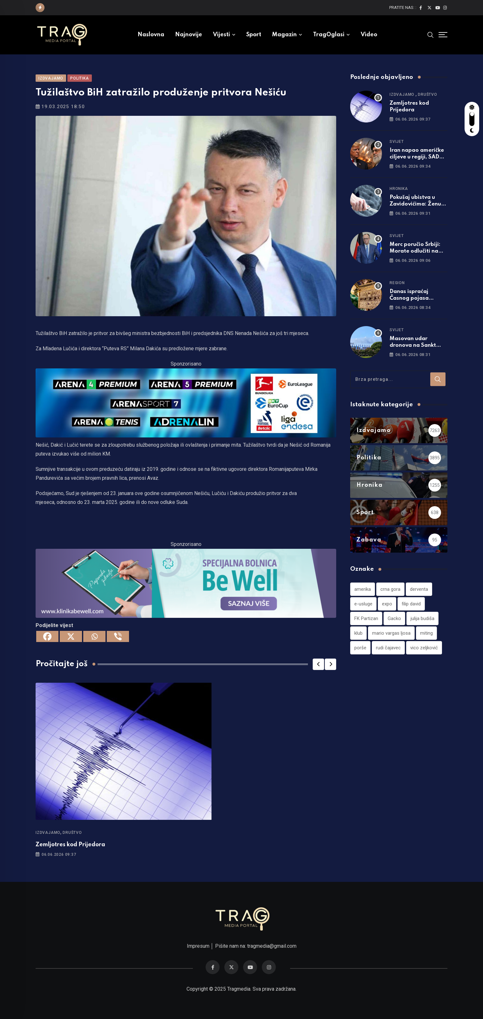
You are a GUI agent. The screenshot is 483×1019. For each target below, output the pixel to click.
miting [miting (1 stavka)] (426, 633)
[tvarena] (186, 403)
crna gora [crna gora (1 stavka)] (390, 589)
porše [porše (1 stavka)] (360, 648)
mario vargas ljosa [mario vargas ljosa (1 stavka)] (391, 633)
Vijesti (221, 35)
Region (397, 283)
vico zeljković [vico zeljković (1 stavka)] (424, 648)
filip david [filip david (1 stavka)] (411, 604)
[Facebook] (47, 636)
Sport (253, 35)
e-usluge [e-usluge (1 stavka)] (363, 604)
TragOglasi (328, 35)
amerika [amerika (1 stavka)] (362, 589)
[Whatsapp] (94, 636)
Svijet (397, 141)
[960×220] (186, 583)
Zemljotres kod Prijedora (70, 845)
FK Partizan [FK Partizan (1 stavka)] (366, 618)
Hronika (399, 188)
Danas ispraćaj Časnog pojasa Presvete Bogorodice (417, 298)
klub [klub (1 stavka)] (358, 633)
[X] (71, 636)
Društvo (72, 832)
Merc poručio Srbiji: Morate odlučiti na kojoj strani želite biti (417, 251)
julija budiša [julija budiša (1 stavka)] (422, 618)
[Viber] (118, 636)
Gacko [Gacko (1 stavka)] (394, 618)
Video (369, 35)
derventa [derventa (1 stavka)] (419, 589)
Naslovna (151, 35)
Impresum (198, 946)
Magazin (284, 35)
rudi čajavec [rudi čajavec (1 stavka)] (388, 648)
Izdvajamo (48, 832)
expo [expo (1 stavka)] (387, 604)
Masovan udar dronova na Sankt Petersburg (413, 345)
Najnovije (188, 35)
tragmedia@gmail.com (271, 946)
